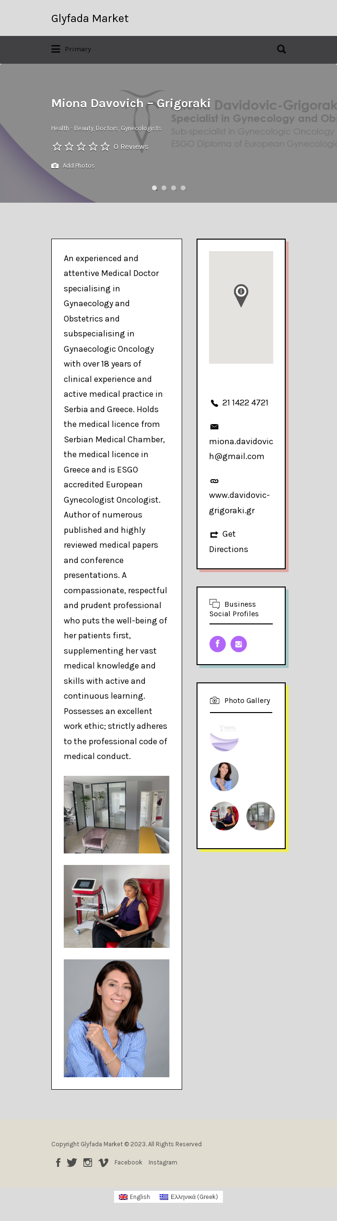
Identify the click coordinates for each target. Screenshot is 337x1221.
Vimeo (103, 1162)
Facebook (58, 1162)
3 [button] (173, 187)
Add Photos (73, 166)
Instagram (87, 1162)
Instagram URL (239, 644)
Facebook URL (217, 644)
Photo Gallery (247, 700)
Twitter (72, 1162)
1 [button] (154, 187)
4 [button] (183, 187)
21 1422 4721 (245, 402)
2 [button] (164, 187)
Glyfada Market (89, 18)
